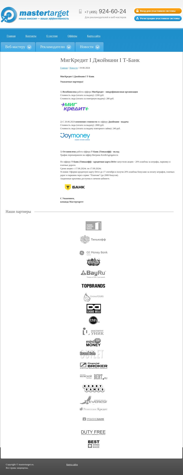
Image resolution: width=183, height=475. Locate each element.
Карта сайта (93, 36)
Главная (11, 36)
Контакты (31, 36)
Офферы (72, 36)
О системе (52, 36)
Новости (74, 68)
